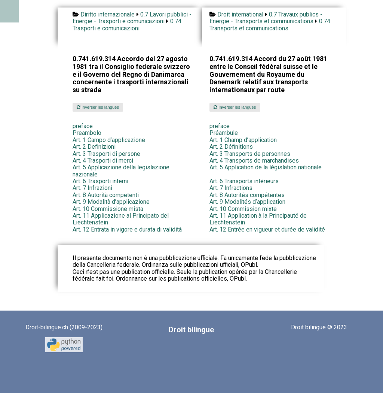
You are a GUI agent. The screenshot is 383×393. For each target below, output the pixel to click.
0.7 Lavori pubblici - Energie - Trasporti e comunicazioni (132, 18)
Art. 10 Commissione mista (108, 208)
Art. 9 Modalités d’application (247, 201)
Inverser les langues (98, 107)
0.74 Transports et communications (269, 24)
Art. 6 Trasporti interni (100, 181)
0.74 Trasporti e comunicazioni (127, 24)
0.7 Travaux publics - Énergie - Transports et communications (265, 18)
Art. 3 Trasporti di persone (106, 153)
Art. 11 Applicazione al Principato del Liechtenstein (121, 219)
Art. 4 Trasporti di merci (103, 160)
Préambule (223, 132)
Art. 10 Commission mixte (243, 208)
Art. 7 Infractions (230, 187)
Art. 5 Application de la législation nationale (265, 167)
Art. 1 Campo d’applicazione (109, 139)
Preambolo (87, 132)
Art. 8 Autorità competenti (106, 195)
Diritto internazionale (107, 14)
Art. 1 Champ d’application (243, 139)
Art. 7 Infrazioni (92, 187)
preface (83, 126)
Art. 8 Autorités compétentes (247, 195)
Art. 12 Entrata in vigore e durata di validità (127, 229)
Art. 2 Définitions (231, 146)
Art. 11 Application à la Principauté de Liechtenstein (258, 219)
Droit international (240, 14)
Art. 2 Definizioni (94, 146)
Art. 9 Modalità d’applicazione (111, 201)
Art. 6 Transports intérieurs (244, 181)
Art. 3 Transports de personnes (249, 153)
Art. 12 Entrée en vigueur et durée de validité (267, 229)
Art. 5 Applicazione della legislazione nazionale (121, 171)
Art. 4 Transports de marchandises (254, 160)
